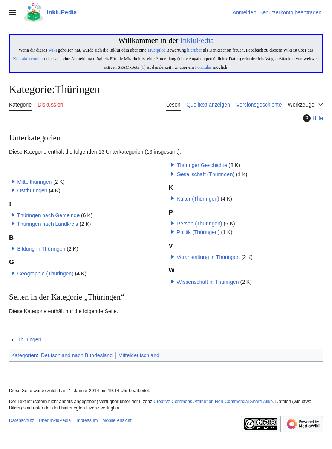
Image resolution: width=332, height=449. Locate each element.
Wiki (52, 50)
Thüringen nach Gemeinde (48, 215)
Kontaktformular (28, 58)
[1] (142, 67)
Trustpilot (156, 50)
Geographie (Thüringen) (45, 274)
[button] (13, 181)
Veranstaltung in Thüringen (208, 257)
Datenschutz (21, 420)
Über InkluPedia (55, 420)
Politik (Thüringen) (198, 232)
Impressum (86, 420)
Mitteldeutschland (138, 355)
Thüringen (29, 339)
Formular (203, 67)
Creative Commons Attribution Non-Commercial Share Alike (213, 401)
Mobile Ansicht (116, 420)
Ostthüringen (32, 190)
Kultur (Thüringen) (198, 199)
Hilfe (312, 118)
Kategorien (24, 355)
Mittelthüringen (34, 182)
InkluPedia (197, 40)
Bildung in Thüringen (41, 249)
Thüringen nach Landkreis (47, 224)
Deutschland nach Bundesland (77, 355)
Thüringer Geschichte (202, 165)
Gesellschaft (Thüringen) (205, 174)
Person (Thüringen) (199, 224)
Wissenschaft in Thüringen (208, 282)
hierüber (194, 50)
